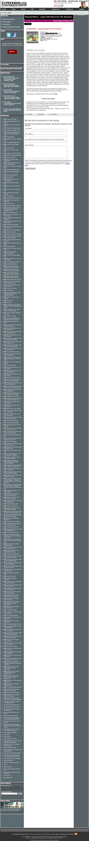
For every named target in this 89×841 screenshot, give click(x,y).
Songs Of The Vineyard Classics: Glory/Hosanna (11, 494)
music (22, 9)
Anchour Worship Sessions (12, 205)
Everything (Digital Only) (11, 169)
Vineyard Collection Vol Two (12, 624)
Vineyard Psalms (10, 576)
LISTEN (56, 3)
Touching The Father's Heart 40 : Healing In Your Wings (13, 339)
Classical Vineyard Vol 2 (11, 554)
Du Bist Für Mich (10, 232)
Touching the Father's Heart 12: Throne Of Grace (12, 589)
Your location (29, 134)
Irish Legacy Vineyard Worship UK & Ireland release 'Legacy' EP (12, 103)
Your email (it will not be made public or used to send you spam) (44, 139)
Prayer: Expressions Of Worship (12, 758)
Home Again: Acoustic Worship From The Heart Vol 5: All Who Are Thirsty (12, 726)
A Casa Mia (7, 734)
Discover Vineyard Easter (12, 230)
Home (9, 12)
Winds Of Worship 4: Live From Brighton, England (12, 508)
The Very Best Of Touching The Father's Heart (12, 354)
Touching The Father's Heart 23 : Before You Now (13, 476)
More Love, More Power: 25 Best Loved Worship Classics (12, 380)
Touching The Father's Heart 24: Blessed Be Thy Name (13, 472)
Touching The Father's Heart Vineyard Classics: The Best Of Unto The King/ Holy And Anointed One (13, 486)
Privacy (58, 834)
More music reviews (8, 19)
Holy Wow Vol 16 (8, 777)
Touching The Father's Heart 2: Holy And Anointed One (13, 633)
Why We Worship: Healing (12, 408)
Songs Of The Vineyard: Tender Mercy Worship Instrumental (11, 668)
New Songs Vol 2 (8, 766)
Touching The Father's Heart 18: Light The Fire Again (13, 515)
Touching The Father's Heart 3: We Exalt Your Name (13, 637)
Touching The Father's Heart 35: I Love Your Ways (13, 383)
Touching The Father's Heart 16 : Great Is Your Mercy (13, 556)
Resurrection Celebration (12, 521)
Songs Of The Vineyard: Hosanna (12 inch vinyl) (11, 690)
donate (81, 9)
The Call (7, 302)
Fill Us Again (8, 177)
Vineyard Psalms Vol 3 (11, 527)
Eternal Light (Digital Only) (12, 128)
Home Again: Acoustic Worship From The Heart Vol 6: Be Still (12, 755)
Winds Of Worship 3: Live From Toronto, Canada (12, 498)
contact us (55, 9)
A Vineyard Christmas (11, 615)
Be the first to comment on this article (42, 120)
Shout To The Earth (10, 264)
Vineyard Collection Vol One (12, 687)
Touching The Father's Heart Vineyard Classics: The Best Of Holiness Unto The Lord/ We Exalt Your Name (13, 480)
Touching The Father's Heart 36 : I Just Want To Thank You (13, 399)
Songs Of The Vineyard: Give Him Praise (11, 599)
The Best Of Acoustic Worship (11, 704)
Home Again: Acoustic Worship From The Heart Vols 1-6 (12, 730)
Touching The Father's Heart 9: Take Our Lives (13, 630)
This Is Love (8, 300)
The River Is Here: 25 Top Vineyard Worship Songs (12, 310)
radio (12, 9)
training (41, 9)
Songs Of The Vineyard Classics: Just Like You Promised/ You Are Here (12, 536)
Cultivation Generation (11, 224)
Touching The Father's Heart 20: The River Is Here (13, 548)
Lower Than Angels (10, 441)
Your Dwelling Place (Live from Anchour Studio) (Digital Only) (12, 134)
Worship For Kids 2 (10, 646)
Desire (5, 764)
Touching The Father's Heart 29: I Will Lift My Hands (13, 418)
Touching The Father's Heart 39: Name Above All (13, 349)
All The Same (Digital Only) (12, 155)
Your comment (29, 145)
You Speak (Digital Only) (12, 142)
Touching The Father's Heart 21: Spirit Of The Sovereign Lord (13, 512)
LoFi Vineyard (9, 147)
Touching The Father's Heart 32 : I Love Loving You (13, 429)
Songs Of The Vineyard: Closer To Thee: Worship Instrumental (11, 677)
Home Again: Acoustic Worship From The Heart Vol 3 (11, 273)
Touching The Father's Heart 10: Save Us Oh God (13, 582)
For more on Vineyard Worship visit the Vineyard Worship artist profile (12, 110)
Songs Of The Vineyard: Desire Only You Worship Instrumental (11, 603)
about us (69, 9)
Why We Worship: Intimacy (11, 715)
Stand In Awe (7, 736)
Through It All (9, 196)
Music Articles (7, 21)
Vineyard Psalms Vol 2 (11, 532)
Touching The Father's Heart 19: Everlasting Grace (13, 529)
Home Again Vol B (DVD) (10, 738)
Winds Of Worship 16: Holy (12, 279)
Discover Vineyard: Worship (12, 234)
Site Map (63, 834)
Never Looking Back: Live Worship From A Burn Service (12, 319)
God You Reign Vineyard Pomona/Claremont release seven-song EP (12, 91)
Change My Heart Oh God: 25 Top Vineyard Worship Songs (12, 741)
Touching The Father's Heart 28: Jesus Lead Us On (13, 439)
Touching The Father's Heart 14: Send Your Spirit (13, 566)
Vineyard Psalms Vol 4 (11, 504)
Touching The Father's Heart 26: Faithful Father (13, 447)
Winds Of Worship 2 (10, 506)
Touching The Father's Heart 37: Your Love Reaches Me (13, 345)
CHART (69, 3)
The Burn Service (10, 365)
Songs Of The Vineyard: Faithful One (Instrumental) (11, 595)
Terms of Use (69, 834)
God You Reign (9, 157)
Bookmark (40, 114)
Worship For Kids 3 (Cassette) (11, 762)
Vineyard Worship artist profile (11, 27)
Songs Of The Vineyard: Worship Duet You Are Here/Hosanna (11, 672)
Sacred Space (9, 137)
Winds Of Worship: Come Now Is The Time (12, 285)
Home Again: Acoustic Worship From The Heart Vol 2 (11, 270)
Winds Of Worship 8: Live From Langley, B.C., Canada (12, 393)
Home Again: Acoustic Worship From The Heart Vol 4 (11, 277)
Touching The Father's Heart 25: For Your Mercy (13, 469)
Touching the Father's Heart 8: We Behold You (12, 627)
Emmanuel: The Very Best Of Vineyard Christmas (12, 282)
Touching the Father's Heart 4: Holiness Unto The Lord (12, 659)
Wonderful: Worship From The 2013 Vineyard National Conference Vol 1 (12, 209)
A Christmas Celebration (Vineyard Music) (11, 544)
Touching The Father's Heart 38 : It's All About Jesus (12, 702)
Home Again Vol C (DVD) (12, 262)
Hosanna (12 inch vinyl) (11, 692)
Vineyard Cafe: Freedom (12, 351)
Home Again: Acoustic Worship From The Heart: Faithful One (12, 718)
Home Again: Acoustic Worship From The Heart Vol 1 (11, 266)
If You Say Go (7, 775)
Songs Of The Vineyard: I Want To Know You (12, 607)
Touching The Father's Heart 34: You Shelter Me (13, 390)
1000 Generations (8, 760)
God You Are (9, 203)
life (32, 9)
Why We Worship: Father (12, 377)
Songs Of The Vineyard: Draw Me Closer (11, 684)
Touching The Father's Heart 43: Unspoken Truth (13, 342)
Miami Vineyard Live (10, 212)
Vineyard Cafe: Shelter (11, 422)
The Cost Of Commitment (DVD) (12, 753)
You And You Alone (10, 288)
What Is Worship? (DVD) (10, 747)
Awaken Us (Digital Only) (12, 130)
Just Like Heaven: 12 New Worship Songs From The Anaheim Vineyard (12, 294)
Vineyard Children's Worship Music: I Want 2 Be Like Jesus (13, 466)
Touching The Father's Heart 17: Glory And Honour (13, 563)
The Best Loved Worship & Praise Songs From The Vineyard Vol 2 (12, 540)
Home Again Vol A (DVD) (10, 732)
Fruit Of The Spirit (10, 316)
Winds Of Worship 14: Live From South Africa (12, 329)
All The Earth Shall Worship (12, 198)
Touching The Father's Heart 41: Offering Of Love (13, 325)
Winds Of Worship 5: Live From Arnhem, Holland (12, 458)
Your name (28, 128)
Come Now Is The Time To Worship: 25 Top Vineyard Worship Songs (12, 306)
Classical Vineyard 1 (10, 609)
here (55, 94)
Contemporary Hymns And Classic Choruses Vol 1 (12, 524)
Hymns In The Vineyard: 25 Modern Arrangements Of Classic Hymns (12, 359)
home (3, 9)
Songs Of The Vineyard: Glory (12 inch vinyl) (11, 695)
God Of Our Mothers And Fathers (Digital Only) (12, 163)
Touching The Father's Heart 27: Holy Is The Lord (13, 444)
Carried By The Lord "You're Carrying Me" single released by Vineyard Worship (12, 97)
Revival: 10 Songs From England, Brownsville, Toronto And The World (12, 663)
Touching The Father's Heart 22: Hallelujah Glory (13, 501)
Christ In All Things (10, 119)
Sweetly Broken (9, 246)
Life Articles (6, 24)
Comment (28, 114)
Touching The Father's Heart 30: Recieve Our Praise (13, 432)
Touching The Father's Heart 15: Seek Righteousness (13, 560)
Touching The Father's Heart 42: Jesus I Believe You (13, 332)
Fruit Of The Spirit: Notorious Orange (10, 252)
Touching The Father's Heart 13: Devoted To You (13, 585)
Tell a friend (52, 114)
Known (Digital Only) (11, 175)
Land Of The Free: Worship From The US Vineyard (12, 237)
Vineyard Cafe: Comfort (11, 396)
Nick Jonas (60, 6)
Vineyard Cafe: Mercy (11, 420)
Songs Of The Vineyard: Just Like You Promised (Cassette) (12, 698)
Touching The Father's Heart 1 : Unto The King (13, 643)
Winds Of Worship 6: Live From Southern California (12, 454)
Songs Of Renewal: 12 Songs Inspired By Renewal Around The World (11, 462)
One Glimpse (9, 290)
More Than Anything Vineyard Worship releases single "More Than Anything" (12, 85)
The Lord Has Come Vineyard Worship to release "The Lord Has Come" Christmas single (11, 78)
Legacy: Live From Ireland (12, 153)
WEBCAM (63, 3)
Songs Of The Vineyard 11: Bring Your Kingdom (12, 592)
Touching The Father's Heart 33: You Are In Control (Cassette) (13, 387)
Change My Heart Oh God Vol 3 (12, 707)
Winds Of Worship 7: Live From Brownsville (12, 414)
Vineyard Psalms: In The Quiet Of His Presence (12, 551)
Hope (62, 5)
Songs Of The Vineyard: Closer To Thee (11, 640)
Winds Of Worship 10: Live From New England (12, 371)
